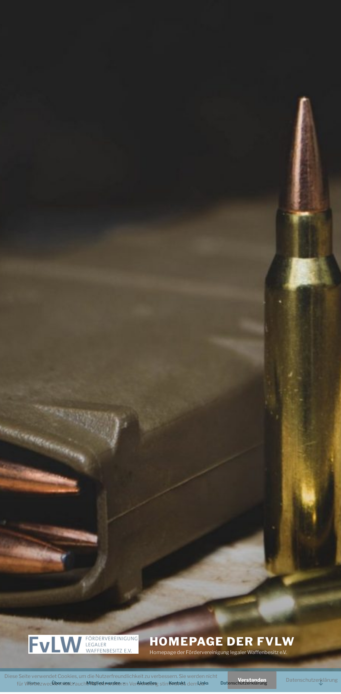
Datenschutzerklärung (312, 680)
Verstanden (252, 680)
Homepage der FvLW (222, 641)
